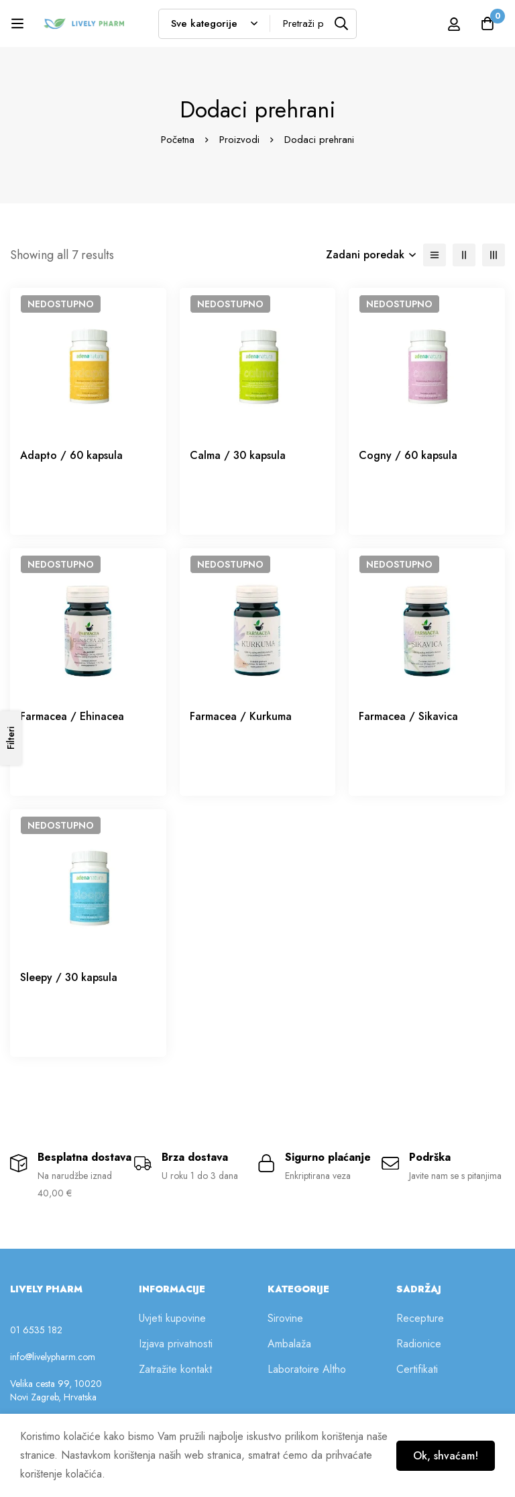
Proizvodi (239, 139)
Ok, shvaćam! (445, 1455)
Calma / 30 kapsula (238, 455)
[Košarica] (487, 23)
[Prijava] (454, 23)
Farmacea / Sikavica (408, 716)
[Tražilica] (342, 24)
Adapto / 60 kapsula (71, 455)
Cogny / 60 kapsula (408, 455)
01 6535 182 (36, 1330)
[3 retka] (493, 255)
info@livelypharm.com (52, 1356)
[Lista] (434, 255)
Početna (177, 139)
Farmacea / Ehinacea (72, 716)
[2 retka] (464, 255)
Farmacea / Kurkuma (241, 716)
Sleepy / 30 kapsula (68, 977)
